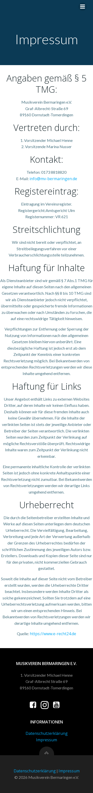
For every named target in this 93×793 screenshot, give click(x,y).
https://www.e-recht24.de (53, 633)
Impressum (46, 740)
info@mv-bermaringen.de (53, 178)
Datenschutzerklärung (47, 733)
